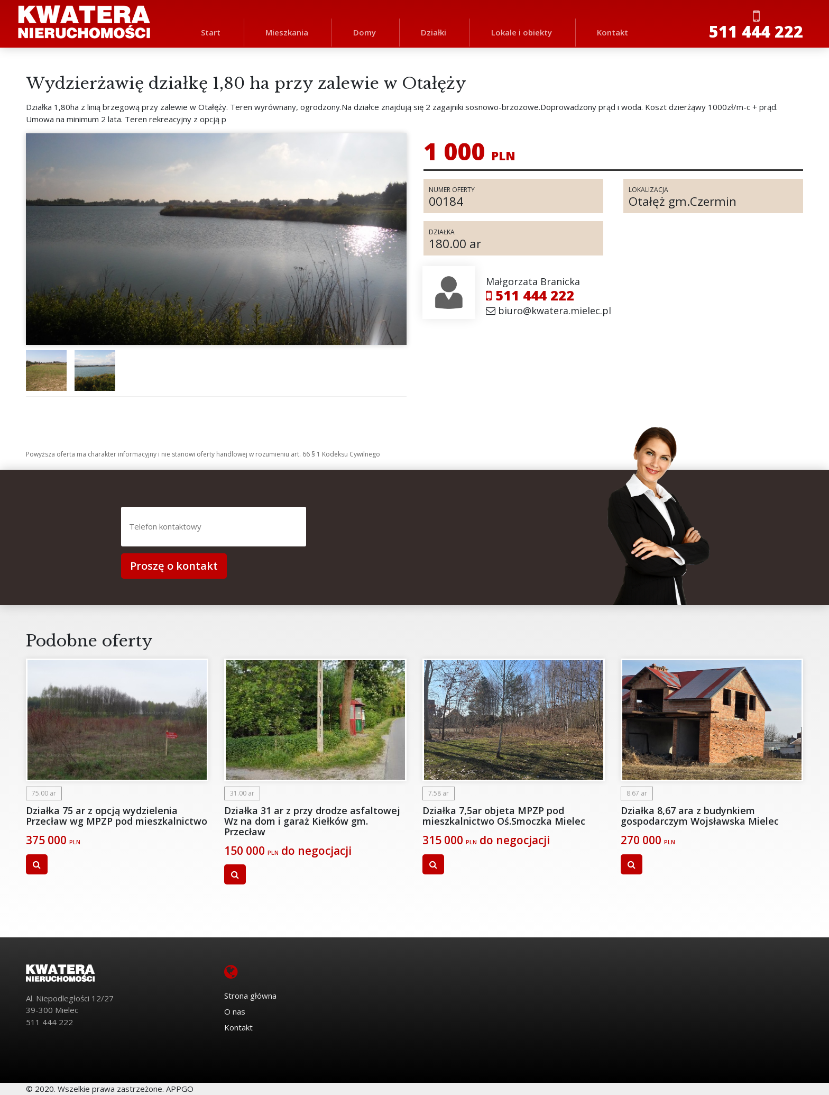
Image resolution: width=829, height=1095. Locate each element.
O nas (234, 1011)
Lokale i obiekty (521, 32)
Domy (364, 32)
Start (210, 32)
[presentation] (402, 527)
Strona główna (250, 995)
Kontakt (612, 32)
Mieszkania (286, 32)
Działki (433, 32)
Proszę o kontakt (174, 566)
